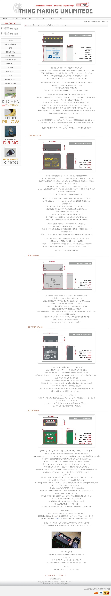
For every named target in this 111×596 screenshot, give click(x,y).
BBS (37, 19)
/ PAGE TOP (50, 575)
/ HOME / (61, 575)
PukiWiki (92, 589)
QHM (108, 589)
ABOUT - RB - (27, 19)
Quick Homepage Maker (101, 588)
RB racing (54, 582)
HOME (5, 19)
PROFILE (15, 19)
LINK (61, 19)
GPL (105, 589)
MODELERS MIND (49, 19)
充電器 (57, 519)
